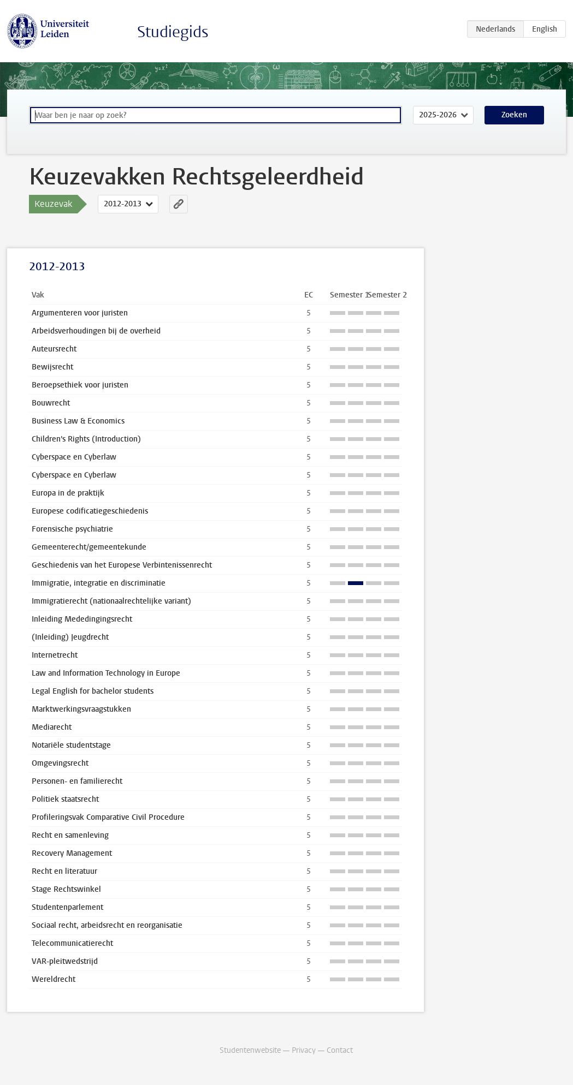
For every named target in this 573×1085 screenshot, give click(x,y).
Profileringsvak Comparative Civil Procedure (108, 817)
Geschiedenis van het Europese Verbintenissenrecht (122, 565)
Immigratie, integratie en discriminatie (99, 583)
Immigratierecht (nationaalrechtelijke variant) (111, 601)
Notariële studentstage (71, 745)
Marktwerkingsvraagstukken (81, 709)
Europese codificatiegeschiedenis (90, 511)
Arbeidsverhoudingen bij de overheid (96, 331)
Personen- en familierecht (77, 781)
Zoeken (514, 115)
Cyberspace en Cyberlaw (74, 457)
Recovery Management (72, 853)
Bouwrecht (51, 403)
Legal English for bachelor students (92, 691)
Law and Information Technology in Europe (106, 673)
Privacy (304, 1050)
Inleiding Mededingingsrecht (82, 619)
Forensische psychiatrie (72, 529)
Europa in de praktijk (68, 493)
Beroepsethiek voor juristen (80, 385)
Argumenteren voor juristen (80, 313)
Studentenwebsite (250, 1050)
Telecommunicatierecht (72, 943)
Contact (340, 1050)
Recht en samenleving (70, 835)
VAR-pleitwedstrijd (65, 961)
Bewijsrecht (52, 367)
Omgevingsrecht (60, 763)
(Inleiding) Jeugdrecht (70, 637)
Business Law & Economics (78, 421)
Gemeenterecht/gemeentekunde (89, 547)
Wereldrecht (53, 979)
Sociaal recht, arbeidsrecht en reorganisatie (107, 925)
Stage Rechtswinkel (66, 889)
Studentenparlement (67, 907)
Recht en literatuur (64, 871)
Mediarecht (52, 727)
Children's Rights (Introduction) (86, 439)
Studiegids (173, 32)
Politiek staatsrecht (65, 799)
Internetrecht (55, 655)
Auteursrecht (54, 349)
